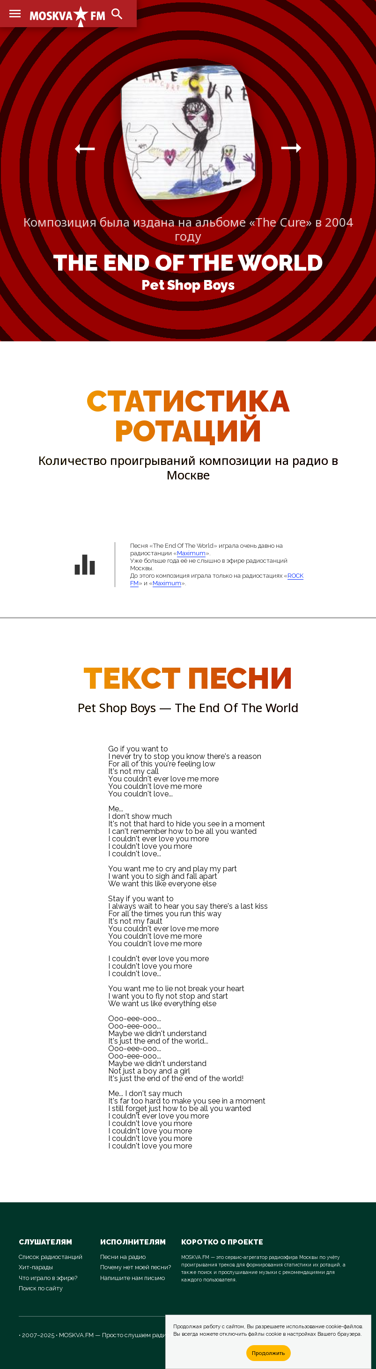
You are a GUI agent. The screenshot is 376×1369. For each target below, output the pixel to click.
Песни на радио (123, 1256)
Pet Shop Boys (188, 285)
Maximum (191, 553)
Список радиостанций (50, 1256)
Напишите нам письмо (132, 1277)
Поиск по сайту (41, 1288)
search (117, 14)
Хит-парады (36, 1267)
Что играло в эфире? (48, 1277)
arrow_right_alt (85, 148)
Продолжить (268, 1352)
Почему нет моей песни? (135, 1267)
